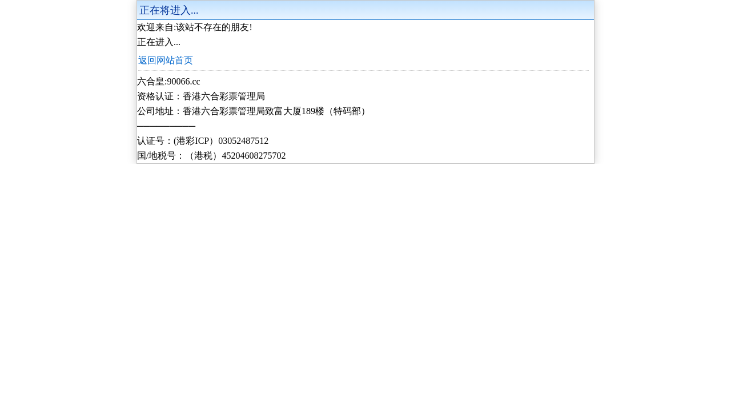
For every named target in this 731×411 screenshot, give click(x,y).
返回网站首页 (165, 60)
